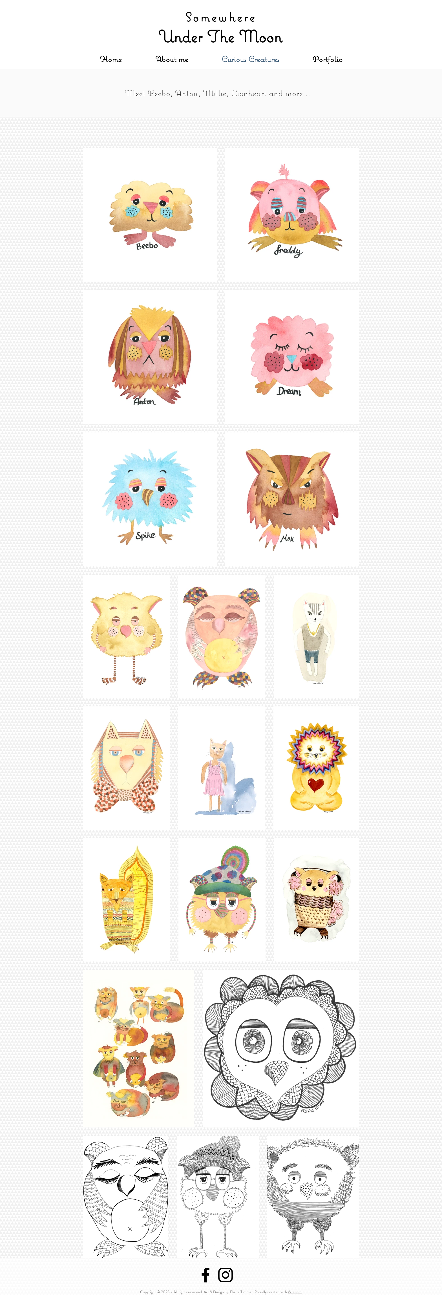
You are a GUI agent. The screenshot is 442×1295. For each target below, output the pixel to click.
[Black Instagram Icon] (225, 1275)
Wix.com (295, 1292)
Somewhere (220, 17)
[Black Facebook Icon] (205, 1275)
